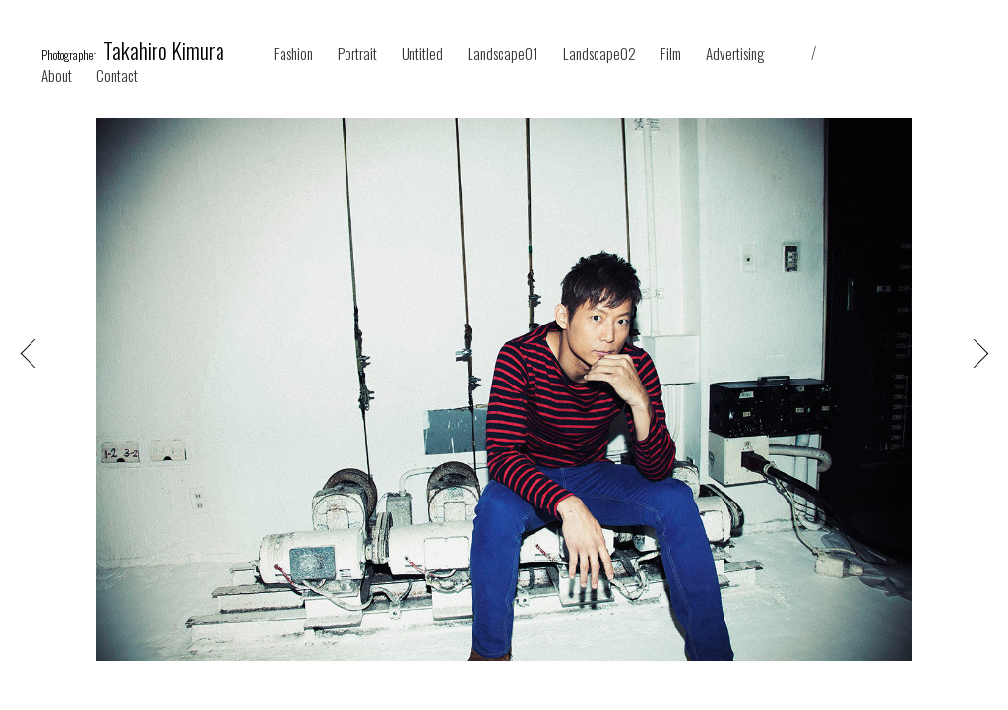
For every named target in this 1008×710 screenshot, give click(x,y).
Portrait (357, 53)
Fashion (293, 53)
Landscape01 (503, 53)
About (56, 75)
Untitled (422, 53)
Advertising (735, 53)
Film (671, 53)
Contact (117, 75)
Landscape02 (599, 53)
